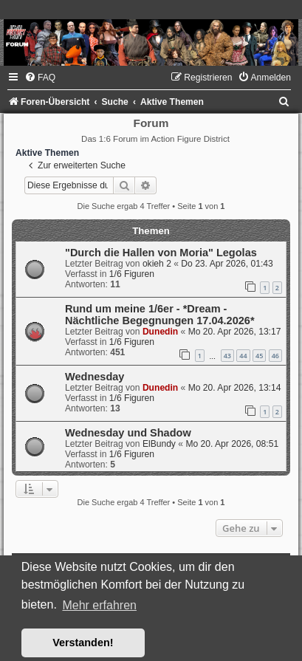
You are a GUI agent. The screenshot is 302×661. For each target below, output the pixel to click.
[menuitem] (39, 77)
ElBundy (159, 444)
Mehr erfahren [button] (99, 605)
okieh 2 (157, 263)
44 (243, 355)
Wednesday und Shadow (128, 433)
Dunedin (160, 331)
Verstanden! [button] (82, 642)
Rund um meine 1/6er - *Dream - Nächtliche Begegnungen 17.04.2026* (160, 314)
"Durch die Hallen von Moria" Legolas (161, 252)
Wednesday (94, 377)
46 (275, 355)
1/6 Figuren (131, 274)
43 (227, 355)
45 (259, 355)
